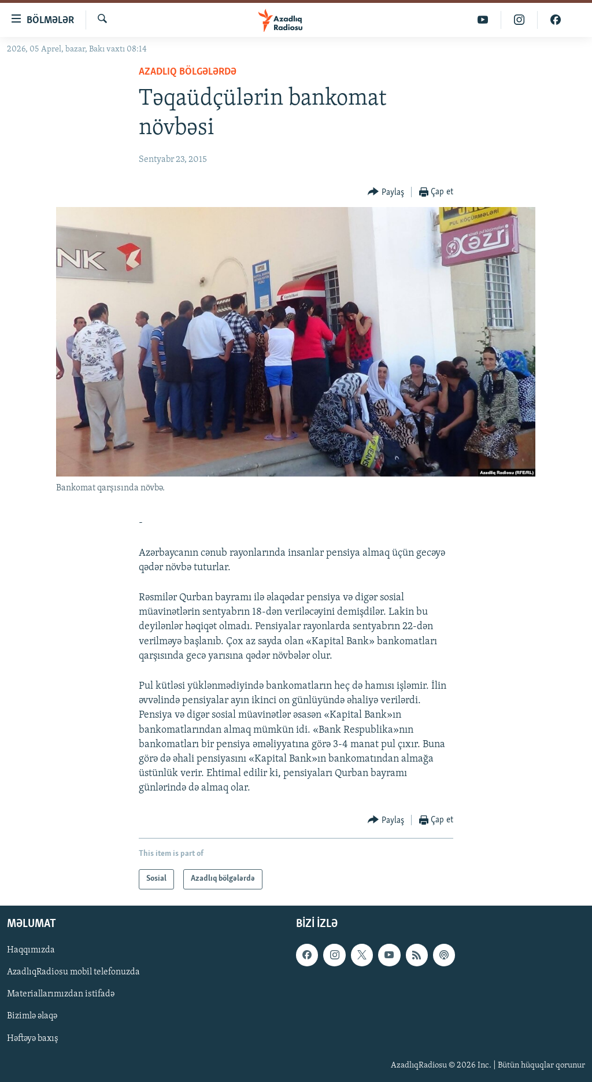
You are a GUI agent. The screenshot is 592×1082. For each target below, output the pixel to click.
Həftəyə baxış (32, 1038)
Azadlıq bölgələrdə (187, 72)
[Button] (386, 192)
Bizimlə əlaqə (32, 1016)
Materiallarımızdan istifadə (60, 994)
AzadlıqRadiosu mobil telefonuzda (73, 972)
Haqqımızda (31, 950)
